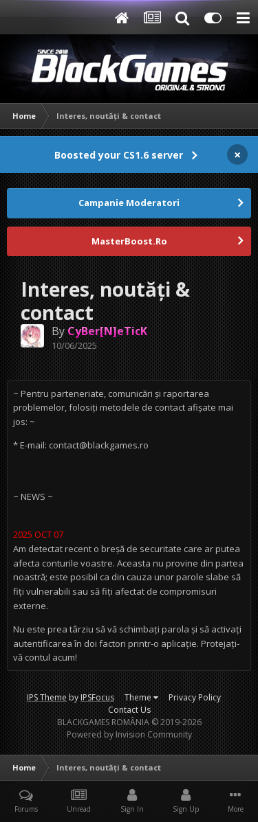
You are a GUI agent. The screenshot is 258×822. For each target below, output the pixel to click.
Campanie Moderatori (129, 202)
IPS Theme (47, 697)
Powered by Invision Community (129, 734)
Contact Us (129, 710)
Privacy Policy (195, 697)
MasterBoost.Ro (129, 241)
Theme (141, 697)
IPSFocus (97, 697)
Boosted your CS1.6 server (118, 154)
